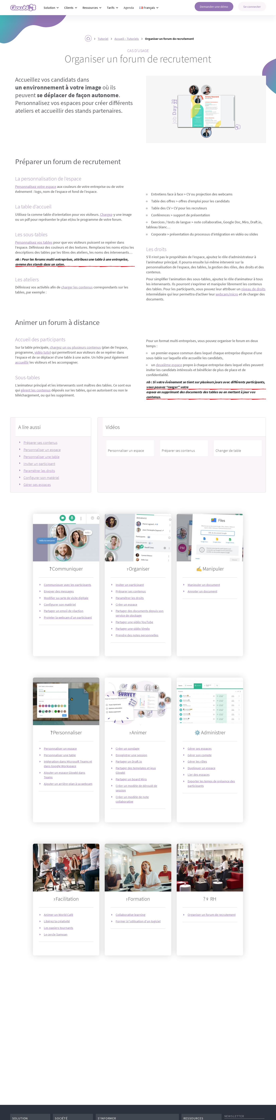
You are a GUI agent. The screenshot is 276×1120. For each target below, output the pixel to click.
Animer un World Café (58, 915)
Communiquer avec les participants (67, 585)
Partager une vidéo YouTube (134, 622)
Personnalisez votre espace (35, 186)
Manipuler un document (204, 585)
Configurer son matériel (41, 477)
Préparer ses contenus (40, 442)
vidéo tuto (42, 352)
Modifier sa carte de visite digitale (66, 598)
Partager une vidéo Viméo (133, 629)
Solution (49, 8)
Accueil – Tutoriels (126, 39)
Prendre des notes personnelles (137, 635)
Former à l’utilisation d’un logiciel (138, 921)
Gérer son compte (200, 755)
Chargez (106, 214)
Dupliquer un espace (201, 768)
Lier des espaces (199, 775)
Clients (68, 8)
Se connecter (252, 7)
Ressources (90, 8)
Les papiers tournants (58, 928)
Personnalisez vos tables (33, 242)
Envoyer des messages (59, 591)
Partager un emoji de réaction (63, 611)
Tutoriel (103, 39)
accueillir (22, 362)
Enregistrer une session (131, 755)
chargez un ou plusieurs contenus (75, 347)
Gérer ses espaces (37, 484)
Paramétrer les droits (39, 470)
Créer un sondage (127, 748)
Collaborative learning (130, 915)
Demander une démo (214, 7)
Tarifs (110, 8)
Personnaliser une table (41, 456)
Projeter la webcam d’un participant (68, 617)
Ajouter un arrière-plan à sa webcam (68, 784)
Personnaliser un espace (42, 449)
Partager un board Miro (131, 779)
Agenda (129, 8)
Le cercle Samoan (55, 934)
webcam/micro (227, 294)
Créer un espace (126, 604)
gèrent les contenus (36, 390)
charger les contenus (77, 287)
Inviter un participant (39, 463)
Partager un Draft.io (129, 761)
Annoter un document (202, 591)
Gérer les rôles (197, 761)
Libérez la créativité (57, 921)
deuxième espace (169, 365)
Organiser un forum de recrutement (212, 915)
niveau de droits (253, 289)
